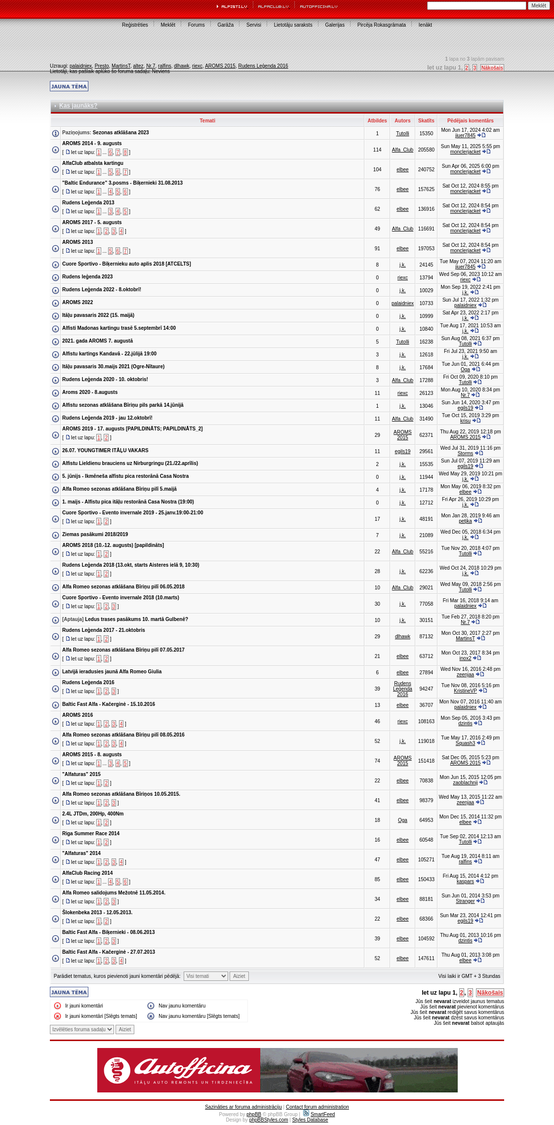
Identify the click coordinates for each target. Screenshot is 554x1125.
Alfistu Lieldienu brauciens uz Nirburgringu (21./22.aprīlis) (130, 463)
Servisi (253, 25)
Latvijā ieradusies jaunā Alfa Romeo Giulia (111, 671)
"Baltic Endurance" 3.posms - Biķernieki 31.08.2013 (122, 183)
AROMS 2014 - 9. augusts (92, 143)
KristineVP (465, 691)
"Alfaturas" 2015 (81, 774)
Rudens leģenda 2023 (87, 276)
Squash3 (465, 743)
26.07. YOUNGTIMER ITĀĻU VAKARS (105, 450)
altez (138, 66)
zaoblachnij (465, 782)
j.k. (402, 265)
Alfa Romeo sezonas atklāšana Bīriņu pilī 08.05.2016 (123, 734)
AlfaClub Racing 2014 (87, 873)
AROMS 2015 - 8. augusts (92, 754)
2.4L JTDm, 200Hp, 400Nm (92, 813)
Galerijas (334, 25)
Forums (196, 25)
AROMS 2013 (77, 242)
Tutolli (402, 133)
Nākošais (492, 68)
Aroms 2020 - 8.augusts (90, 392)
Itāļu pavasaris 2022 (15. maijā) (98, 315)
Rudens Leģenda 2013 (88, 202)
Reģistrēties (135, 25)
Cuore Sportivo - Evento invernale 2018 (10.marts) (120, 597)
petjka (465, 521)
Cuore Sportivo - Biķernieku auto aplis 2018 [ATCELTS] (126, 264)
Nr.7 (150, 66)
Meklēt (168, 25)
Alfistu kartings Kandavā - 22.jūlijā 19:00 (109, 353)
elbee (402, 169)
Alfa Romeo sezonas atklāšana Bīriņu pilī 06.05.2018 (123, 586)
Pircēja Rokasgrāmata (381, 25)
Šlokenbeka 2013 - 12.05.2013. (97, 912)
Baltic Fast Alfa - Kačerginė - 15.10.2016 (108, 704)
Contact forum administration (317, 1107)
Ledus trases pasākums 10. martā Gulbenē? (136, 619)
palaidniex (81, 66)
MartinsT (121, 66)
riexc (197, 66)
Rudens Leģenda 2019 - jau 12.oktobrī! (107, 418)
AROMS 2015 (220, 66)
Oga (465, 369)
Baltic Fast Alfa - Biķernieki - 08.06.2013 (108, 932)
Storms (466, 453)
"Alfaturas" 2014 (81, 853)
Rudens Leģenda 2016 (263, 66)
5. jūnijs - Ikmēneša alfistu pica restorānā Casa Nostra (125, 476)
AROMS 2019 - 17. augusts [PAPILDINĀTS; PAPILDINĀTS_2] (132, 428)
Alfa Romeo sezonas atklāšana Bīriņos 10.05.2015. (121, 794)
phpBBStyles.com (268, 1120)
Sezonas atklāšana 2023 (121, 132)
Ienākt (425, 25)
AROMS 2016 (77, 715)
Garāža (225, 25)
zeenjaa (465, 674)
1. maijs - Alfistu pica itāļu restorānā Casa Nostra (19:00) (128, 501)
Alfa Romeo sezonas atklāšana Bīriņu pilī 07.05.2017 (123, 650)
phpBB (253, 1114)
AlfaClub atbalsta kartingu (92, 163)
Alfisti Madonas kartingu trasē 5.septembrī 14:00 (119, 328)
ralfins (164, 66)
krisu (465, 421)
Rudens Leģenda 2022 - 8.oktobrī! (101, 289)
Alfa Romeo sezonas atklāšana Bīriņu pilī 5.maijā (119, 489)
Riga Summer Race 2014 (90, 833)
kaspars (465, 881)
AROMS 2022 (77, 302)
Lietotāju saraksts (293, 25)
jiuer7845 (465, 135)
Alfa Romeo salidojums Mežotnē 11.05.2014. (113, 892)
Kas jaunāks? (78, 105)
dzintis (465, 723)
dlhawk (181, 66)
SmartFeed (319, 1114)
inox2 (466, 658)
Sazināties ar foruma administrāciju (243, 1107)
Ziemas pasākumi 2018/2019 (95, 534)
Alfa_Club (402, 150)
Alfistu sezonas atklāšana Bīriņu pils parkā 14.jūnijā (123, 405)
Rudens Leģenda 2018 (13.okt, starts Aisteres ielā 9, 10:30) (130, 565)
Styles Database (310, 1120)
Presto (102, 66)
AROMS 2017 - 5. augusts (92, 222)
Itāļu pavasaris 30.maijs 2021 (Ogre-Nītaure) (113, 366)
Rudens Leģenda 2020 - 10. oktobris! (105, 379)
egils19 (466, 408)
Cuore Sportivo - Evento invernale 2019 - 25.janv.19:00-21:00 (132, 512)
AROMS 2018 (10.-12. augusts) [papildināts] (113, 545)
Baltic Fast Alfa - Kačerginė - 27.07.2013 (108, 952)
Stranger (465, 901)
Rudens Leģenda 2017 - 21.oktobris (103, 630)
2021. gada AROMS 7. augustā (97, 341)
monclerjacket (465, 152)
